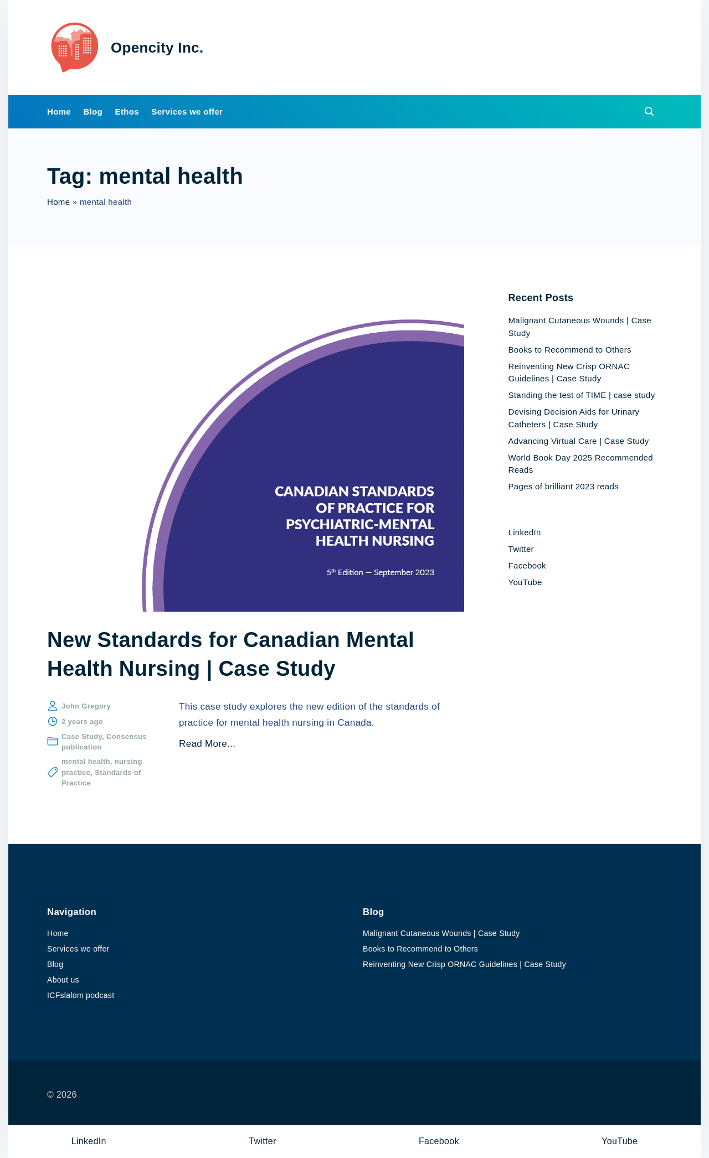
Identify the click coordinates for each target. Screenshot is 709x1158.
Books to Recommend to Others (569, 351)
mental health (85, 763)
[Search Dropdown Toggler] (649, 114)
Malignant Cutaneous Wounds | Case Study (441, 933)
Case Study (81, 738)
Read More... (207, 746)
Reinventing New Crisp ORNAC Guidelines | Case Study (464, 964)
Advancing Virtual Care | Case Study (578, 442)
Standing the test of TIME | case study (581, 396)
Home (58, 204)
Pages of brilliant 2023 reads (563, 488)
